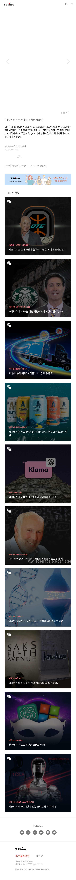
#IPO (16, 492)
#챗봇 (20, 492)
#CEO (28, 307)
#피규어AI (12, 802)
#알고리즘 (23, 554)
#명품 (21, 678)
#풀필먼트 (18, 369)
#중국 (15, 616)
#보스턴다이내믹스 (28, 802)
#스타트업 (25, 245)
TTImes (31, 166)
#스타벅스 (12, 307)
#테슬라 (18, 802)
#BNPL (11, 492)
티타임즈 (15, 166)
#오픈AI (11, 740)
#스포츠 (11, 245)
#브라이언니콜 (20, 307)
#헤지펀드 (16, 554)
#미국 (11, 616)
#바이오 (20, 616)
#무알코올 (16, 427)
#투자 (11, 554)
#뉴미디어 (18, 245)
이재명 (8, 166)
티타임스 (23, 166)
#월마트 (24, 369)
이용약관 (39, 855)
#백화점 (11, 678)
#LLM (20, 740)
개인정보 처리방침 (22, 855)
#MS (16, 740)
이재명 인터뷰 (41, 166)
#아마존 (11, 369)
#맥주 (11, 427)
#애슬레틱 (23, 427)
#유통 (16, 678)
